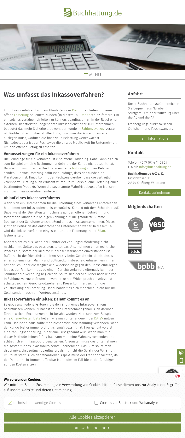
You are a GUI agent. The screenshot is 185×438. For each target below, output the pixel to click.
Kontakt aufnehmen (154, 192)
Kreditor (78, 110)
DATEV (98, 318)
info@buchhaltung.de (155, 167)
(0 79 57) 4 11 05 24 (153, 163)
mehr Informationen (155, 138)
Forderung (21, 115)
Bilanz (101, 231)
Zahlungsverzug (93, 129)
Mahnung (79, 168)
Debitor (86, 115)
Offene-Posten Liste (25, 318)
